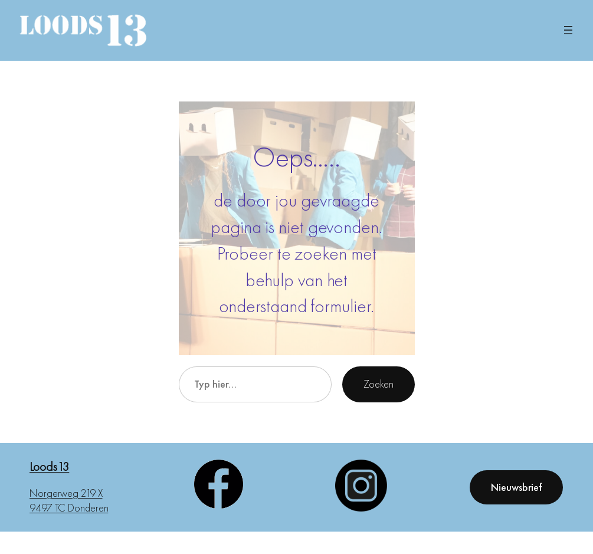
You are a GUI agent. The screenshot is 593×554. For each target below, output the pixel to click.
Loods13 (49, 466)
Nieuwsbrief (516, 487)
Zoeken (378, 384)
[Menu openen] (568, 30)
